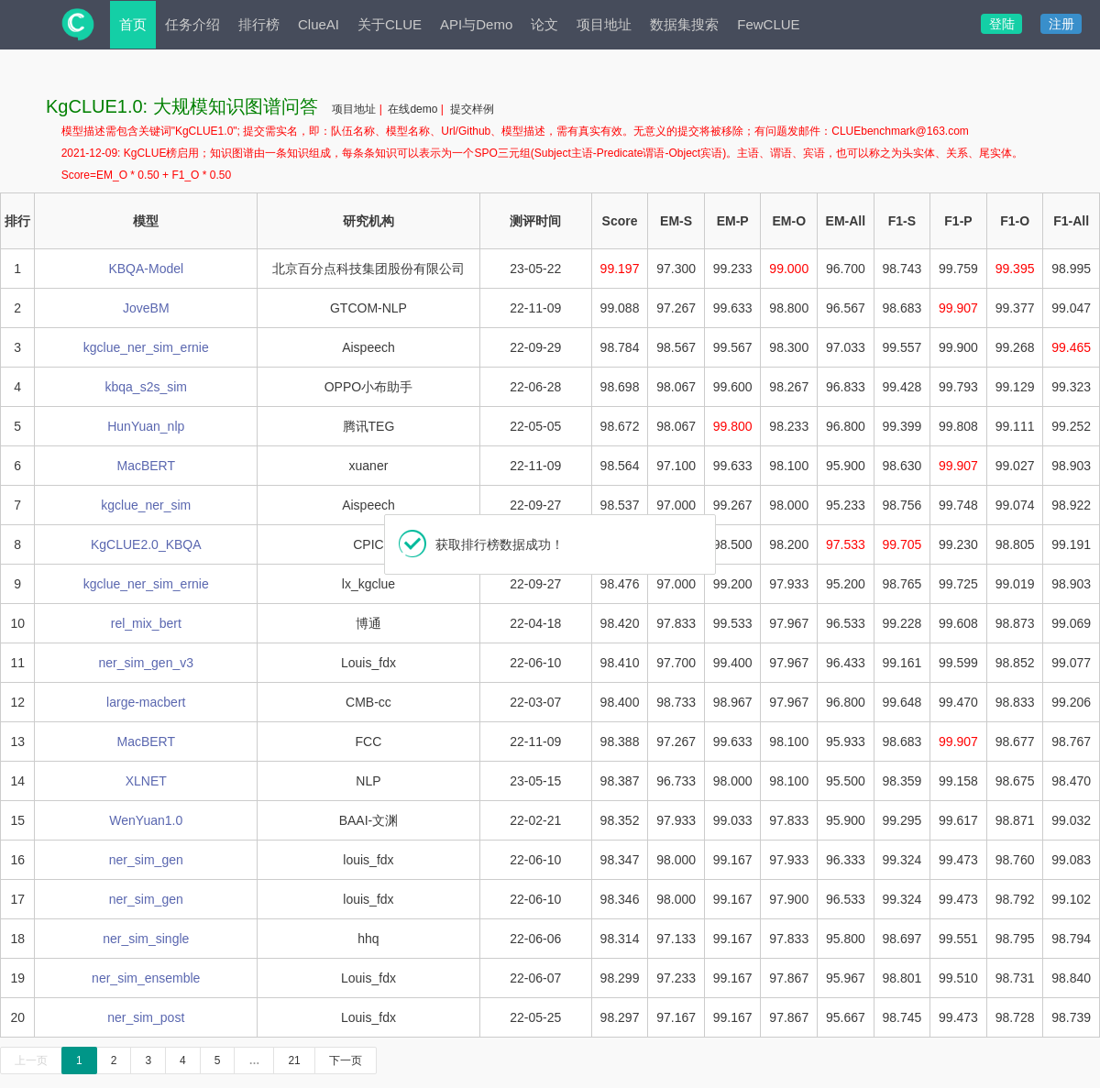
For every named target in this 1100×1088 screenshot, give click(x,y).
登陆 (1002, 23)
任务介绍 (192, 24)
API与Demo (476, 24)
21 (294, 1060)
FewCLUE (768, 24)
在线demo (414, 109)
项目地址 (604, 24)
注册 (1061, 23)
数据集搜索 (684, 24)
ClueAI (318, 24)
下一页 (345, 1060)
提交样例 (472, 109)
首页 (133, 24)
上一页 (31, 1060)
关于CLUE (390, 24)
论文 (544, 24)
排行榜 (259, 24)
